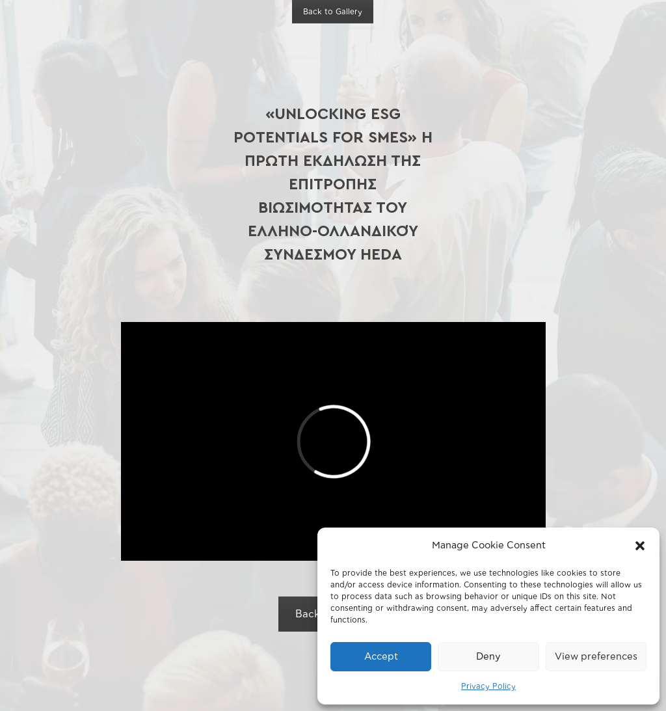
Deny (488, 657)
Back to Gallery (332, 12)
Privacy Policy (488, 686)
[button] (639, 545)
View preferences (596, 657)
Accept (381, 657)
